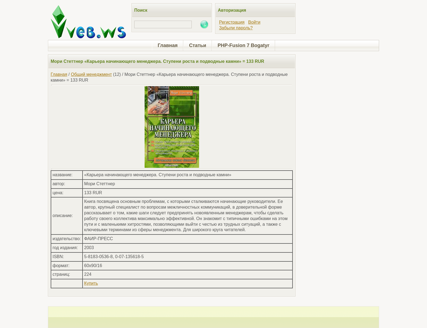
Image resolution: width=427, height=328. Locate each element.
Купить (91, 283)
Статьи (197, 45)
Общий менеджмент (91, 74)
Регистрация (232, 22)
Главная (168, 45)
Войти (254, 22)
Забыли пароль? (236, 28)
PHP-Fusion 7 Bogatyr (243, 45)
